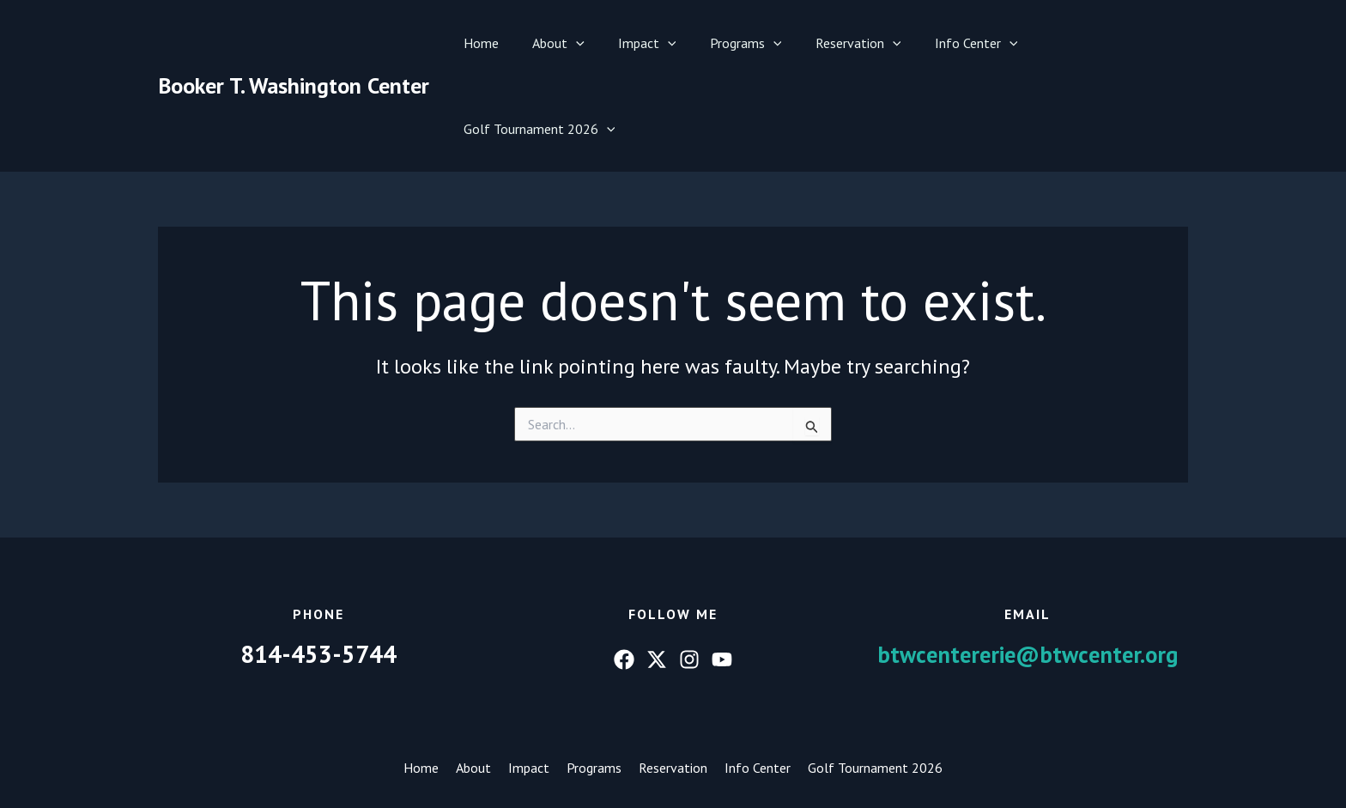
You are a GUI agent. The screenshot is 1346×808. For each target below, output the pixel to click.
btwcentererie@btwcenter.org (1027, 568)
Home (489, 43)
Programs (736, 43)
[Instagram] (689, 573)
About (561, 43)
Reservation (842, 43)
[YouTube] (722, 573)
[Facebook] (624, 573)
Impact (644, 43)
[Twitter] (656, 573)
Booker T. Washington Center (293, 42)
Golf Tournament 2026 (1098, 43)
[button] (578, 43)
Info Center (954, 43)
